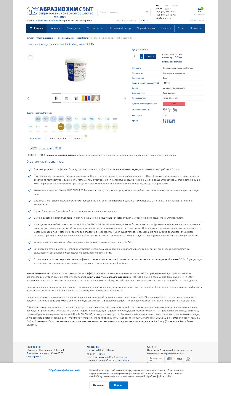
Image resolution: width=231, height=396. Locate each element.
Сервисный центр (120, 28)
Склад (175, 6)
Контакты (195, 28)
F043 (46, 127)
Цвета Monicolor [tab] (57, 138)
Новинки (55, 28)
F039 (38, 127)
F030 (84, 119)
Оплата (151, 346)
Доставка (93, 346)
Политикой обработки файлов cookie (153, 376)
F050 (69, 127)
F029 (76, 119)
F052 (76, 127)
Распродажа (73, 28)
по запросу (123, 360)
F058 (84, 127)
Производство (95, 28)
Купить (150, 56)
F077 (115, 127)
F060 (92, 127)
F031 (92, 119)
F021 (61, 119)
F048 (61, 127)
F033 (107, 119)
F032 (99, 119)
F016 (38, 119)
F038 (30, 127)
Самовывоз (33, 346)
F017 (46, 119)
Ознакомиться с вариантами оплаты (165, 353)
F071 (99, 127)
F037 (115, 119)
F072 (107, 127)
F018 (53, 119)
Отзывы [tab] (78, 138)
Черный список (146, 28)
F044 (53, 127)
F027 (69, 119)
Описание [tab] (35, 138)
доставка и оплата (126, 20)
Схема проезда (33, 356)
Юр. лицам (158, 7)
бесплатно (121, 357)
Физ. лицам (166, 7)
